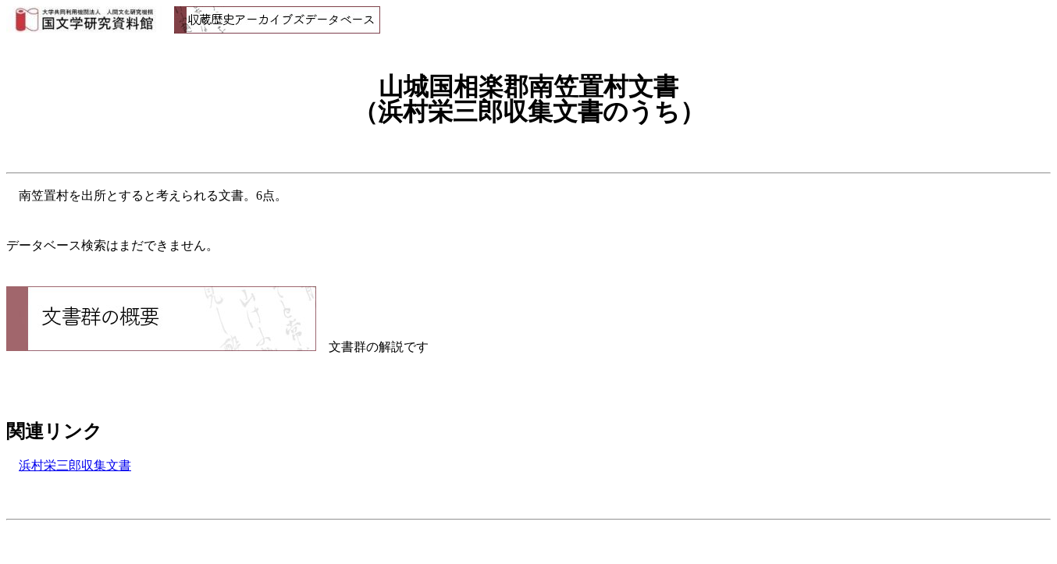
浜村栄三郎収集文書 (75, 465)
